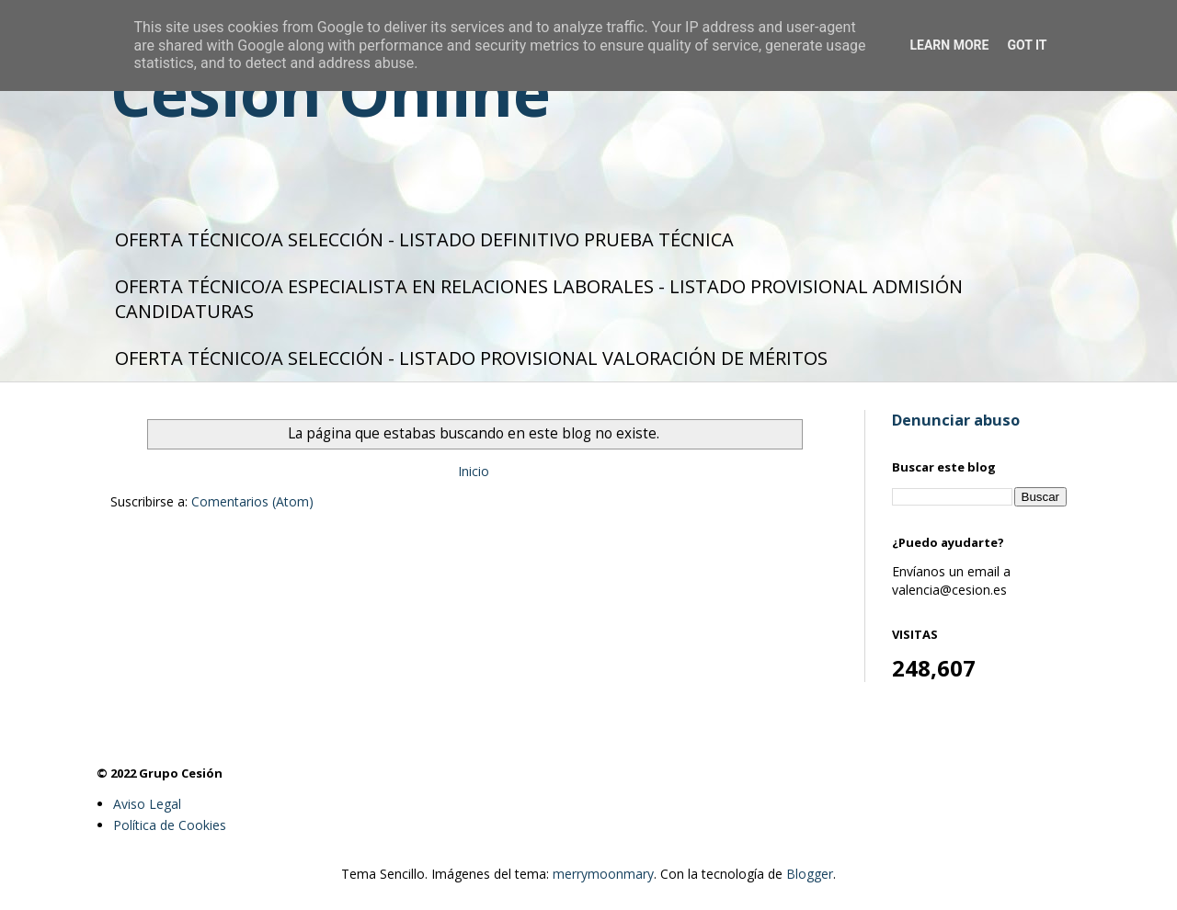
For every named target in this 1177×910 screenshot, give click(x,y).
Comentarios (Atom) (252, 501)
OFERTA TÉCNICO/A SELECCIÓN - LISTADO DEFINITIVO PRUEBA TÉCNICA (424, 239)
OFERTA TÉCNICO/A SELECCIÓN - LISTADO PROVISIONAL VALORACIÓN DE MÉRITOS (471, 358)
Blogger (809, 873)
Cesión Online (330, 92)
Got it (1026, 45)
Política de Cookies (169, 825)
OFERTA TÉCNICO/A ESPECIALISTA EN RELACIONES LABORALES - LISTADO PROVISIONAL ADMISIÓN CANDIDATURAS (539, 299)
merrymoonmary (603, 873)
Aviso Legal (147, 804)
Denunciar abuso (956, 420)
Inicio (473, 471)
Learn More (948, 45)
